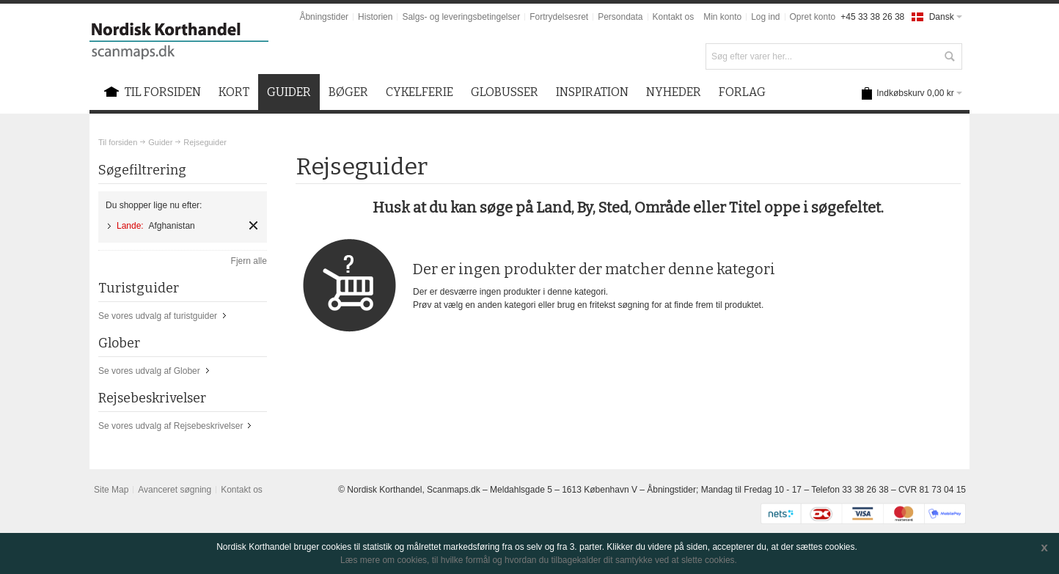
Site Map (111, 490)
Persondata (620, 17)
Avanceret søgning (174, 490)
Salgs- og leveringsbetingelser (461, 17)
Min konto (722, 17)
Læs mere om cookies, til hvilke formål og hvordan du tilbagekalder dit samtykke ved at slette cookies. (538, 560)
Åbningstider (323, 17)
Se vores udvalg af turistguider (157, 316)
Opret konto (813, 17)
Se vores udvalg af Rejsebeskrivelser (170, 426)
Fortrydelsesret (559, 17)
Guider (160, 142)
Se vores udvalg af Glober (149, 371)
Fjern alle (249, 261)
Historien (375, 17)
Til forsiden (117, 142)
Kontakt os (674, 17)
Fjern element (253, 225)
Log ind (765, 17)
